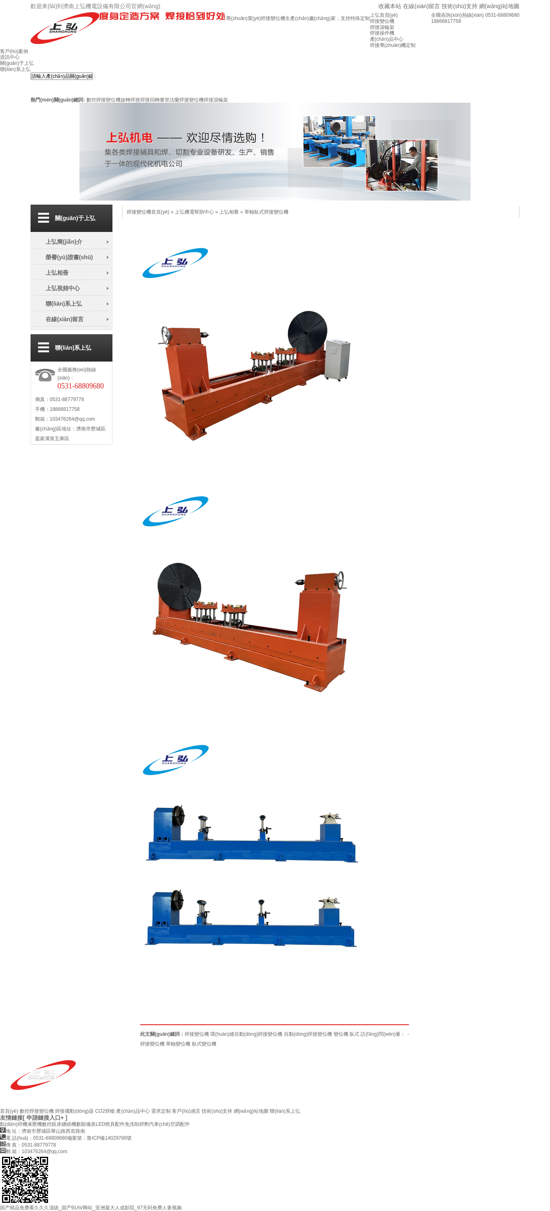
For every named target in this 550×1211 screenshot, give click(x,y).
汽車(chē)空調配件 (169, 1124)
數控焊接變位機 (103, 100)
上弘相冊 (57, 272)
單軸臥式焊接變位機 (266, 212)
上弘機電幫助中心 (194, 212)
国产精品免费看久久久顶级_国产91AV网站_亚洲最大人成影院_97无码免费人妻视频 (91, 1208)
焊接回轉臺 (152, 100)
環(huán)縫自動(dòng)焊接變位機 (246, 1034)
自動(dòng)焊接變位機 (308, 1034)
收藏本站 (389, 6)
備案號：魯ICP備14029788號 (99, 1138)
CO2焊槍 (105, 1111)
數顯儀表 (86, 1124)
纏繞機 (69, 1124)
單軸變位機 (178, 1044)
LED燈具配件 (110, 1124)
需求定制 (161, 1111)
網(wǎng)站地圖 (499, 6)
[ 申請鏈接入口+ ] (45, 1117)
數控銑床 (52, 1124)
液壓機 (34, 1124)
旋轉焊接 (130, 100)
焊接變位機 (197, 1034)
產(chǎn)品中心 (133, 1111)
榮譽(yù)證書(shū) (69, 257)
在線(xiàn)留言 (421, 6)
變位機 (341, 1034)
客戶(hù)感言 (186, 1111)
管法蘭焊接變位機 (184, 100)
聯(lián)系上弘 (64, 303)
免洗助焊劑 (137, 1124)
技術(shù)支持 (459, 6)
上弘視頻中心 (63, 288)
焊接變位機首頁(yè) (148, 212)
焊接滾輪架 (216, 100)
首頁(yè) (9, 1111)
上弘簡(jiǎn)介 (64, 241)
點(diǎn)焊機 (13, 1124)
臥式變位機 (204, 1044)
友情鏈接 (11, 1117)
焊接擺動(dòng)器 (74, 1111)
